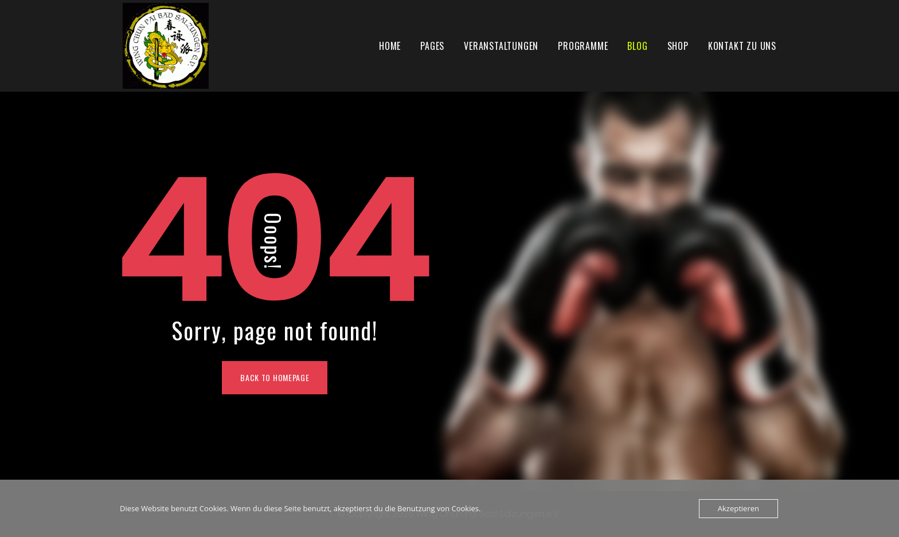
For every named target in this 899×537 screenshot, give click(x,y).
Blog (637, 46)
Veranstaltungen (501, 46)
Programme (583, 46)
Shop (678, 46)
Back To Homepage (274, 377)
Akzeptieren (738, 508)
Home (390, 46)
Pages (432, 46)
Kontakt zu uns (742, 46)
